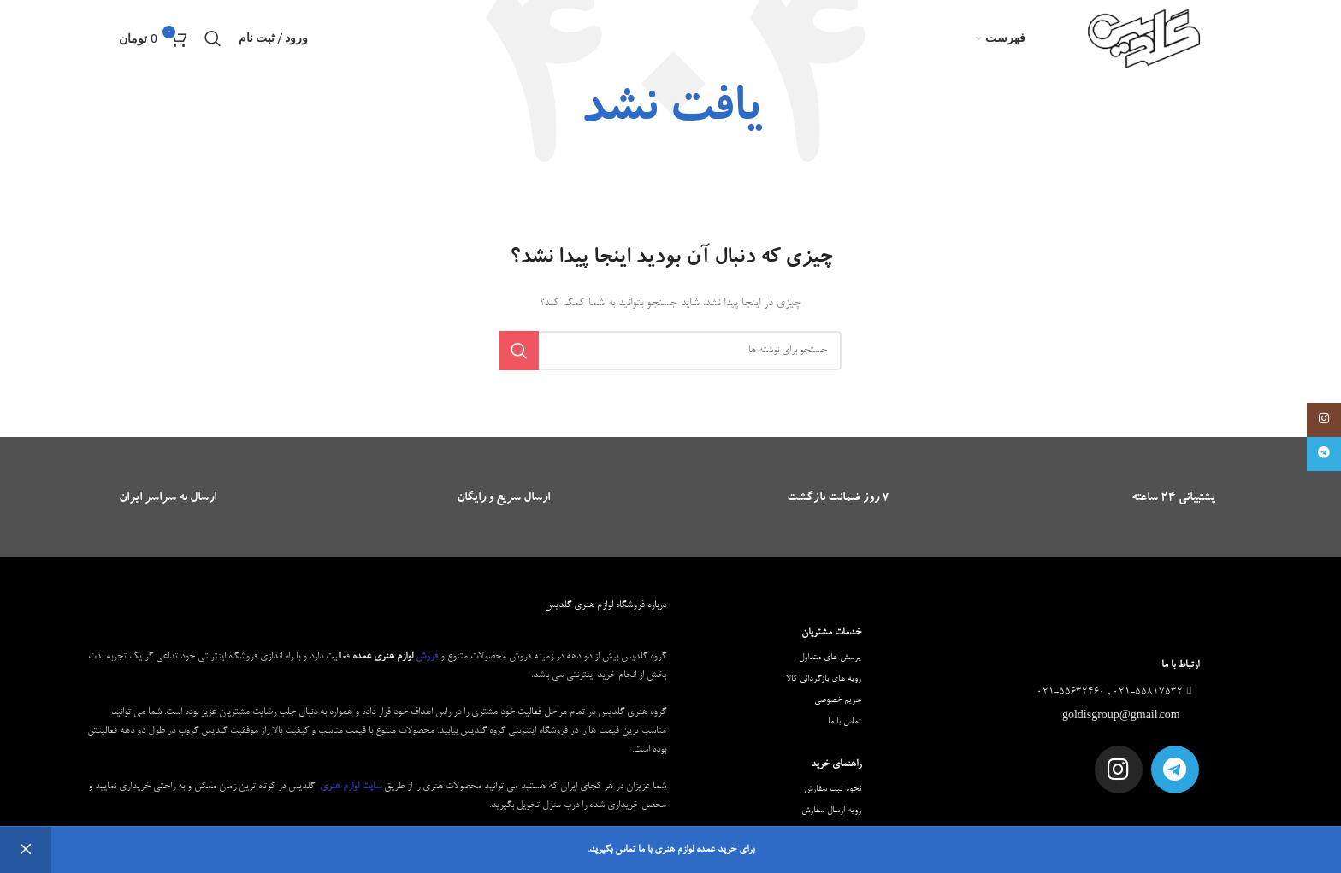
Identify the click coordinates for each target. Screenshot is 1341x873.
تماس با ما (844, 722)
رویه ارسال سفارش (831, 810)
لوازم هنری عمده (382, 657)
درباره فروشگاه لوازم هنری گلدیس (605, 605)
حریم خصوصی (837, 700)
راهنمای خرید (836, 764)
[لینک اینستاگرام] (1324, 420)
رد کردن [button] (25, 850)
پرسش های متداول (830, 657)
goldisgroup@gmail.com (1122, 717)
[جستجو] (213, 38)
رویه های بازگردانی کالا (823, 679)
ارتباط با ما (1180, 665)
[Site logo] (1145, 41)
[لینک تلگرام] (1324, 454)
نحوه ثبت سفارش (832, 789)
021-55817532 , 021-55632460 (1116, 693)
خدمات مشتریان (831, 633)
